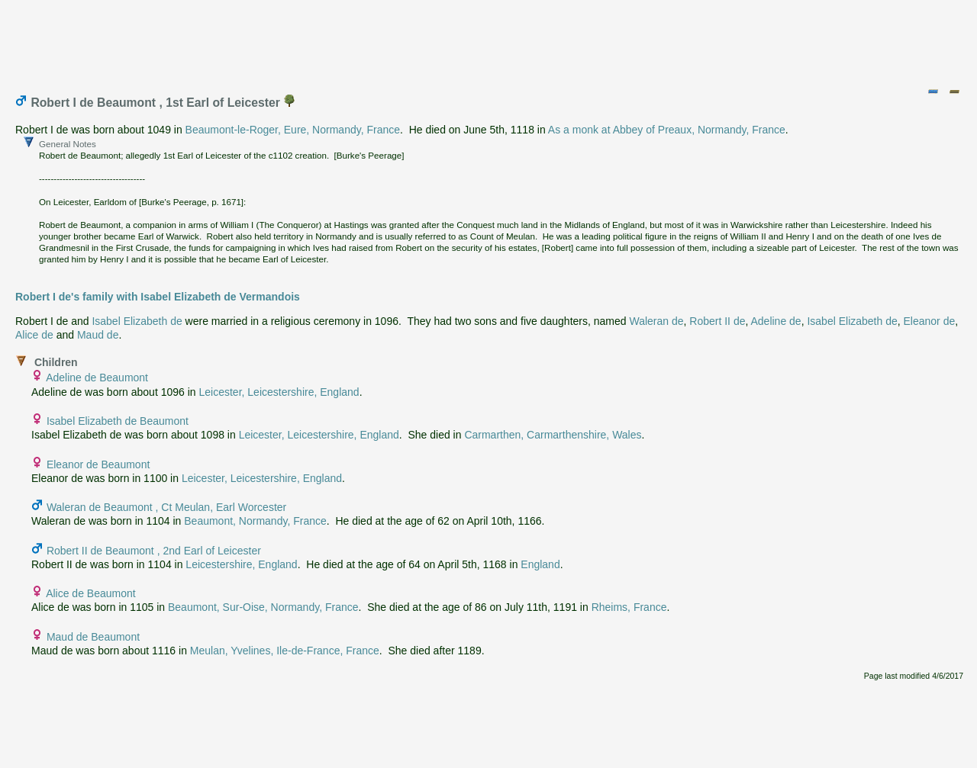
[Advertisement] (489, 40)
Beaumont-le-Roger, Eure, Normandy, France (292, 130)
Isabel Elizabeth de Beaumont (118, 421)
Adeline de (775, 321)
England (540, 564)
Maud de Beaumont (93, 637)
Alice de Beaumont (91, 593)
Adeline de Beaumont (97, 377)
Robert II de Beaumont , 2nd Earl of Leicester (154, 551)
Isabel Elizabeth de (137, 321)
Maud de (97, 335)
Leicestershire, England (241, 564)
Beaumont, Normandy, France (255, 521)
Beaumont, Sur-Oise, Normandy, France (263, 607)
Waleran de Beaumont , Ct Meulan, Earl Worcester (166, 507)
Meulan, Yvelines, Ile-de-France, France (284, 650)
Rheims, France (629, 607)
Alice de (34, 335)
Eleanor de (930, 321)
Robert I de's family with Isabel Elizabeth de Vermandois (157, 297)
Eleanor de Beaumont (98, 464)
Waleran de (656, 321)
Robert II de (717, 321)
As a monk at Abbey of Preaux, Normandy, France (666, 130)
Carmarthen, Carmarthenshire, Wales (552, 435)
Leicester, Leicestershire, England (279, 392)
